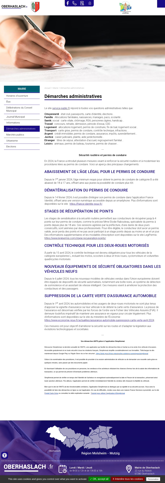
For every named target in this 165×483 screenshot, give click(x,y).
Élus (8, 101)
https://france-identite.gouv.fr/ (86, 203)
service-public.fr (61, 108)
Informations (13, 122)
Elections (11, 146)
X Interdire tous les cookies (128, 479)
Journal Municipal (15, 116)
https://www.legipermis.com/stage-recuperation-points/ (75, 238)
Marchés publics (15, 134)
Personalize (153, 479)
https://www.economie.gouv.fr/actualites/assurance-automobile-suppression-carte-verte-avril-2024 (99, 320)
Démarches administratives (20, 128)
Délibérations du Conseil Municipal (19, 109)
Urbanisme (12, 140)
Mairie (55, 88)
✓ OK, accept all (99, 479)
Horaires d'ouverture (17, 95)
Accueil (47, 88)
